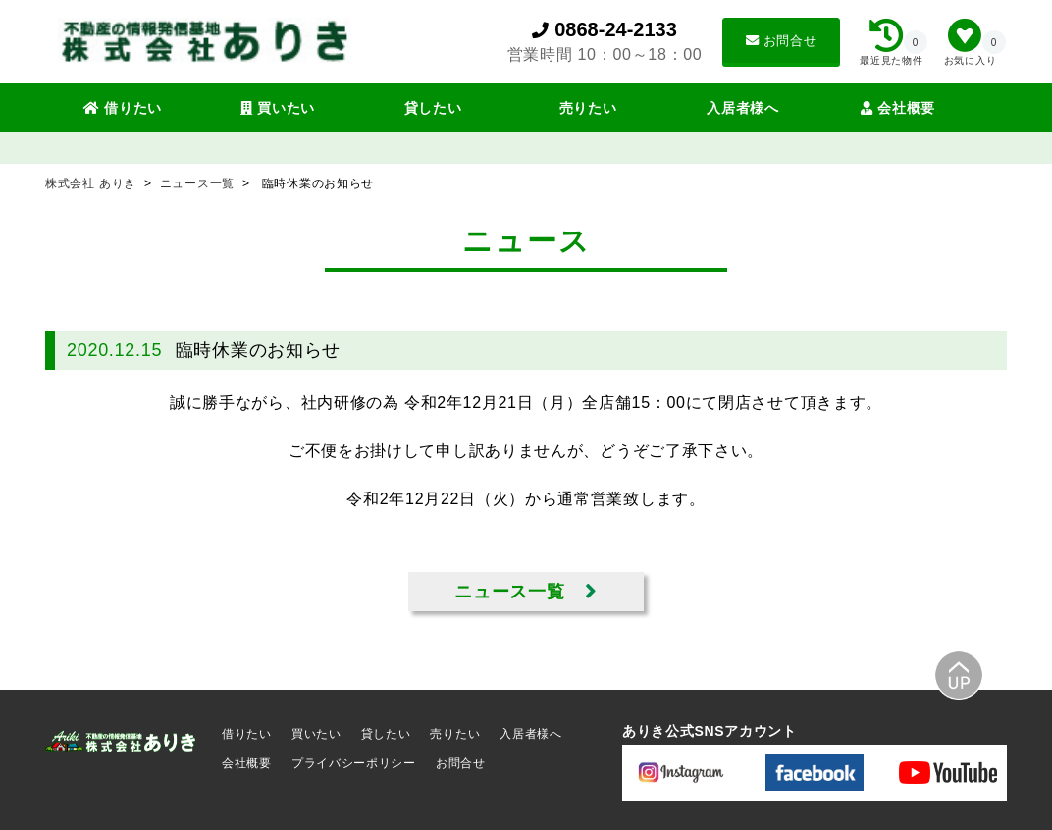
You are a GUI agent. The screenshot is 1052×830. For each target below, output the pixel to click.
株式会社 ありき (92, 183)
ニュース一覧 (199, 183)
